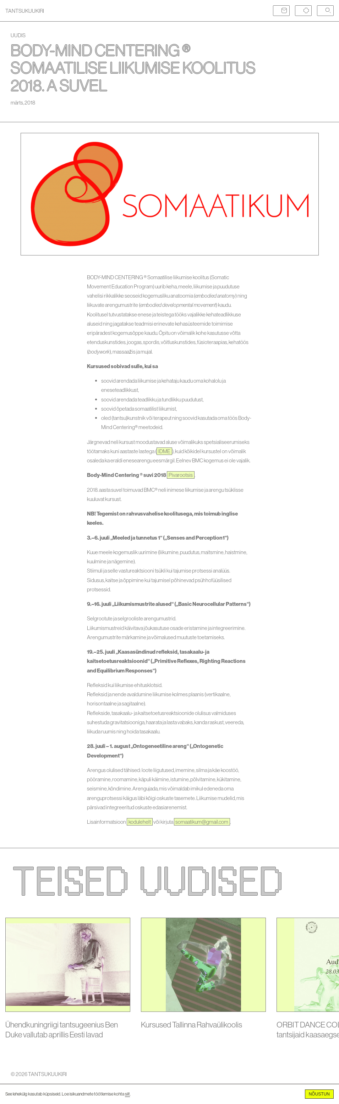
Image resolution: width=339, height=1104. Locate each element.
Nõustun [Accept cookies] (319, 1094)
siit (127, 1094)
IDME (164, 451)
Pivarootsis (181, 475)
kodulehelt (140, 821)
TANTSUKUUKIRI (24, 10)
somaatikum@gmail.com (201, 821)
